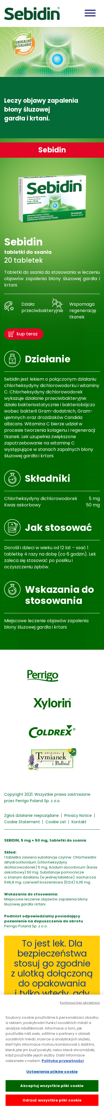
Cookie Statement (22, 822)
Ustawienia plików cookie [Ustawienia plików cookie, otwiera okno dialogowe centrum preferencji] (52, 1073)
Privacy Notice (78, 815)
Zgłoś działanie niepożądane (31, 815)
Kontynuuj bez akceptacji (80, 1004)
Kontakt (79, 822)
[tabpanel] (52, 82)
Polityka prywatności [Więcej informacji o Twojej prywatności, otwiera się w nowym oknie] (63, 1062)
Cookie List (55, 822)
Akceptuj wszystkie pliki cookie (51, 1087)
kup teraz (27, 334)
